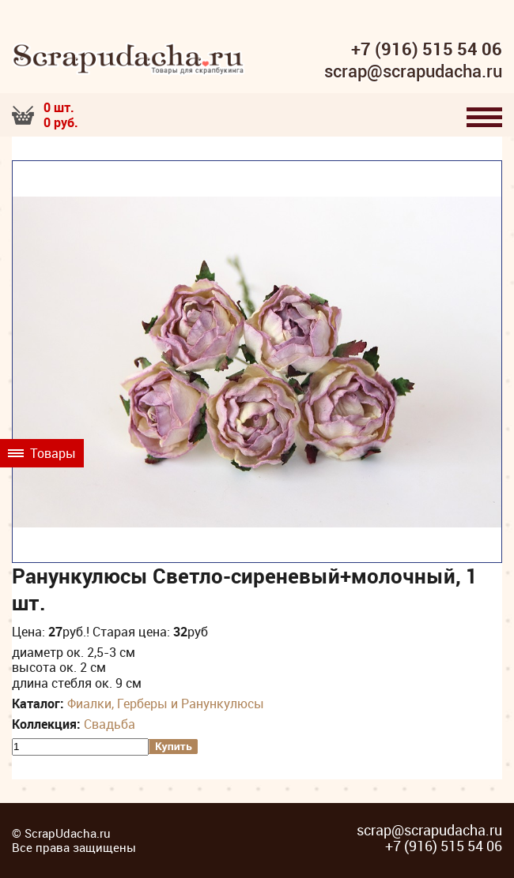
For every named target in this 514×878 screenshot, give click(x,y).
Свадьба (109, 724)
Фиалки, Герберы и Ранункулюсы (165, 703)
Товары (42, 453)
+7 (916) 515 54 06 (426, 48)
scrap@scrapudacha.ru (413, 71)
